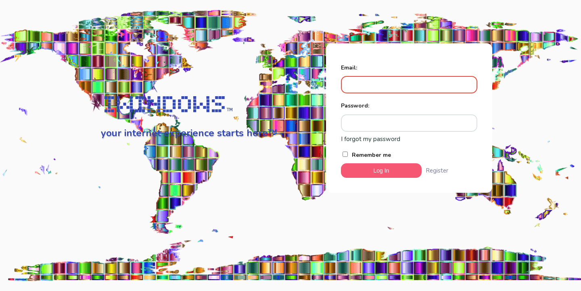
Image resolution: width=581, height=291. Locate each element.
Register (437, 171)
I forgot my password (370, 139)
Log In (381, 170)
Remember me (367, 155)
